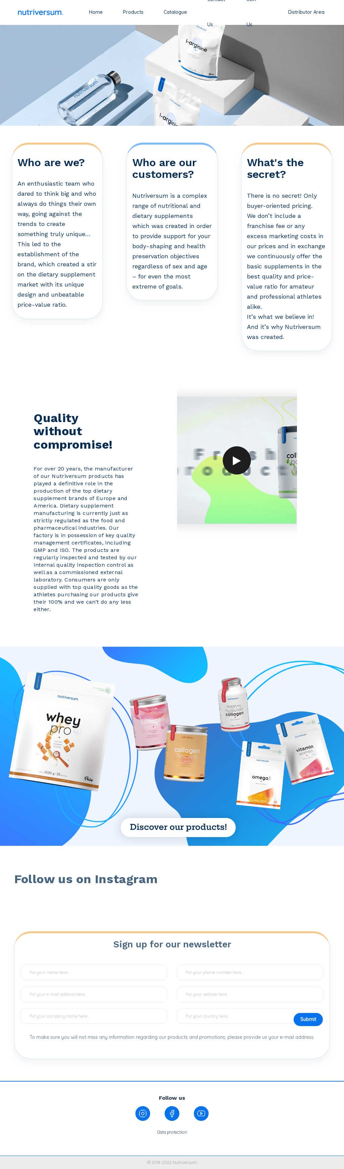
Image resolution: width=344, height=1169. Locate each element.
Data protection (172, 1132)
